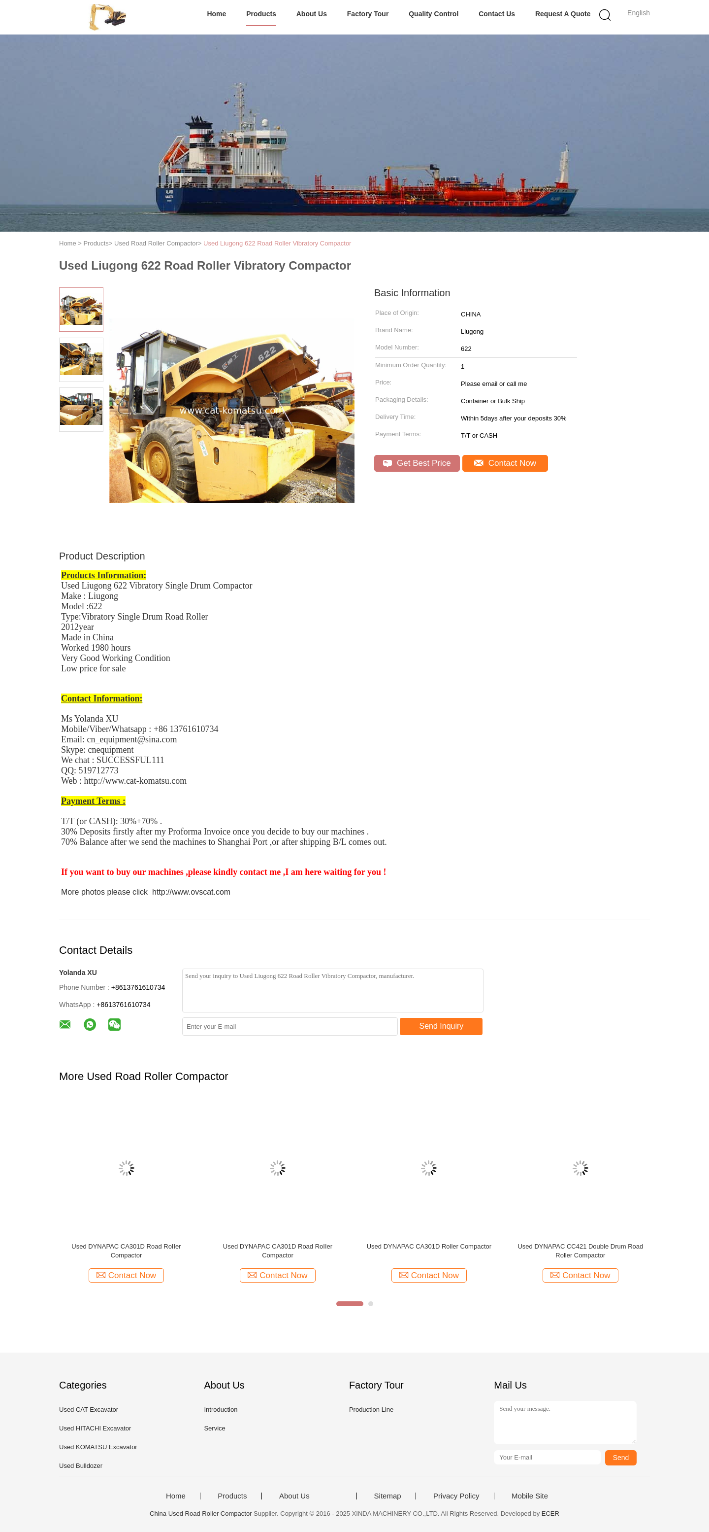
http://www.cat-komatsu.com (135, 781)
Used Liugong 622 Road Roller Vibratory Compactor (277, 243)
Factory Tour (368, 14)
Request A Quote (563, 14)
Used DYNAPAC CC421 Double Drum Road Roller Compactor (580, 1251)
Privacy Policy (456, 1496)
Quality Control (433, 14)
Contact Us (497, 14)
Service (214, 1428)
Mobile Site (530, 1496)
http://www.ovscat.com (191, 892)
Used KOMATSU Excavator (98, 1447)
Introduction (220, 1409)
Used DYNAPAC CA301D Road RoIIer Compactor (126, 1251)
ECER (550, 1513)
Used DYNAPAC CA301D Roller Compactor (429, 1246)
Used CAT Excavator (88, 1409)
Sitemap (387, 1496)
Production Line (371, 1409)
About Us (311, 14)
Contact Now (505, 463)
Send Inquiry (441, 1026)
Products (261, 14)
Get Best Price (417, 463)
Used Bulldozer (80, 1465)
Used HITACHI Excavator (95, 1428)
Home (216, 14)
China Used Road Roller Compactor (201, 1513)
